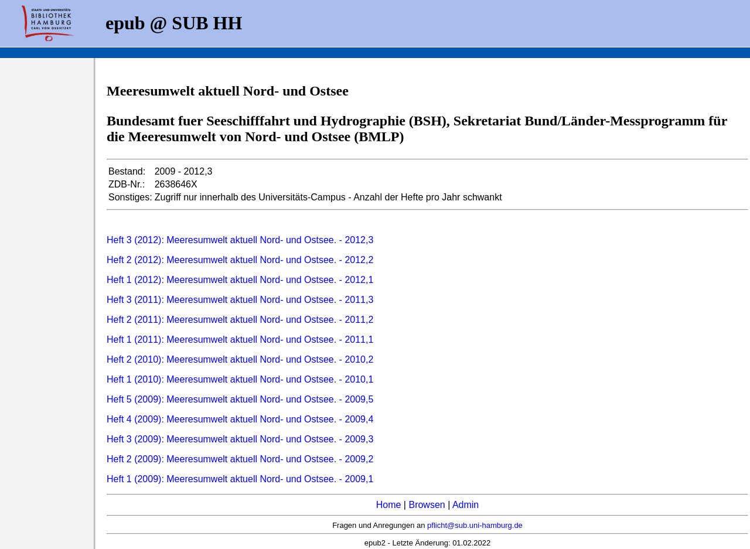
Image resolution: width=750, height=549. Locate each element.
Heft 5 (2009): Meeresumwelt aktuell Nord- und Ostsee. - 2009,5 (240, 399)
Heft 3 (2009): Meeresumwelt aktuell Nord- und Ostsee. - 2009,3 (240, 439)
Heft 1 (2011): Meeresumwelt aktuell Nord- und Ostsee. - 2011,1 (240, 340)
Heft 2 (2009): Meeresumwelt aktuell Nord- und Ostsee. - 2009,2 (240, 459)
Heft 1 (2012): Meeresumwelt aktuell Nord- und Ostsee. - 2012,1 (240, 280)
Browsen (426, 505)
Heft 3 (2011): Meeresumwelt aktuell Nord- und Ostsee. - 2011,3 (240, 300)
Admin (465, 505)
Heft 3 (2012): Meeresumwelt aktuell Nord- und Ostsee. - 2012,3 (240, 240)
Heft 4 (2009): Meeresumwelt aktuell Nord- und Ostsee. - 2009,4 (240, 419)
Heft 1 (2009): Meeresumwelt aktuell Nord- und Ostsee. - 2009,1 (240, 479)
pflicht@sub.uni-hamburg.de (475, 525)
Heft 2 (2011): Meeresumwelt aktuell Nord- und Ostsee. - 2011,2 (240, 320)
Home (388, 505)
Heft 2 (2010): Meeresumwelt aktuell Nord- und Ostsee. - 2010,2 (240, 359)
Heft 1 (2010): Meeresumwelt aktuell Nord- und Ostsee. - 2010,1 (240, 379)
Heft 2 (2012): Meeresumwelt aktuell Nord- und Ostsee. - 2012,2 (240, 260)
